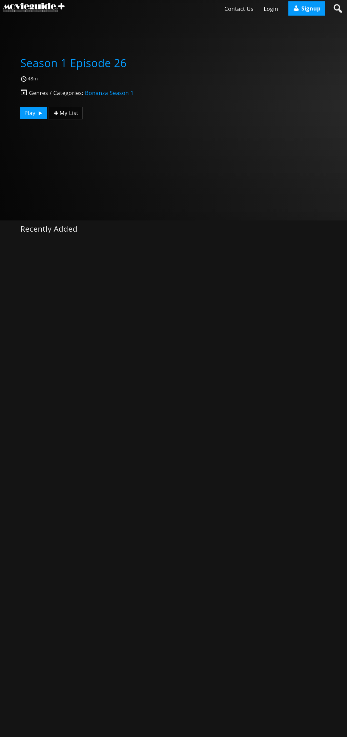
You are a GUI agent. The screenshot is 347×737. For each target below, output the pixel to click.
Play (34, 113)
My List (65, 113)
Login (271, 9)
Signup (307, 8)
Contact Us (238, 9)
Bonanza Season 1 (109, 93)
